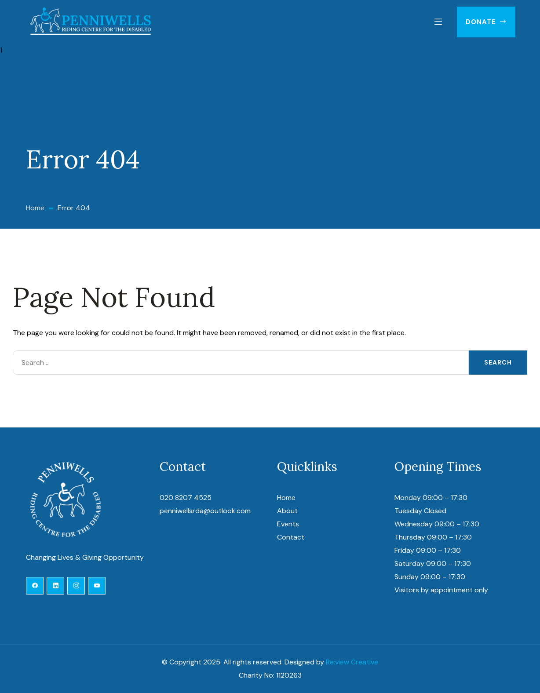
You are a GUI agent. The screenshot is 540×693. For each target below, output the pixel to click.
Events (288, 524)
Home (286, 497)
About (287, 510)
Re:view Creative (352, 662)
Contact (290, 537)
